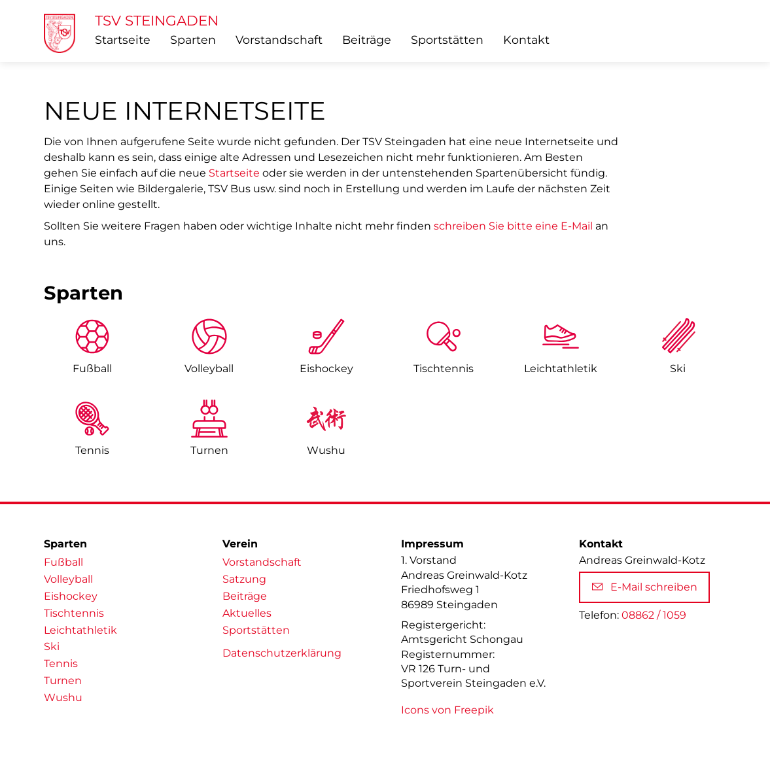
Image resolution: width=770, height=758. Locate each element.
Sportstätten (447, 39)
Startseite (122, 39)
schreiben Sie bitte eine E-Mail (513, 226)
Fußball (92, 368)
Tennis (92, 450)
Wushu (326, 450)
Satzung (244, 579)
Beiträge (366, 39)
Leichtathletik (80, 630)
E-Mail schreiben (644, 587)
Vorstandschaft (279, 39)
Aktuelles (246, 613)
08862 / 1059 (653, 615)
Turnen (209, 450)
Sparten (193, 39)
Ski (678, 368)
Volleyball (209, 368)
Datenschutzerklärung (281, 653)
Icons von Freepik (447, 710)
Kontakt (526, 39)
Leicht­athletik (560, 368)
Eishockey (326, 368)
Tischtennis (443, 368)
